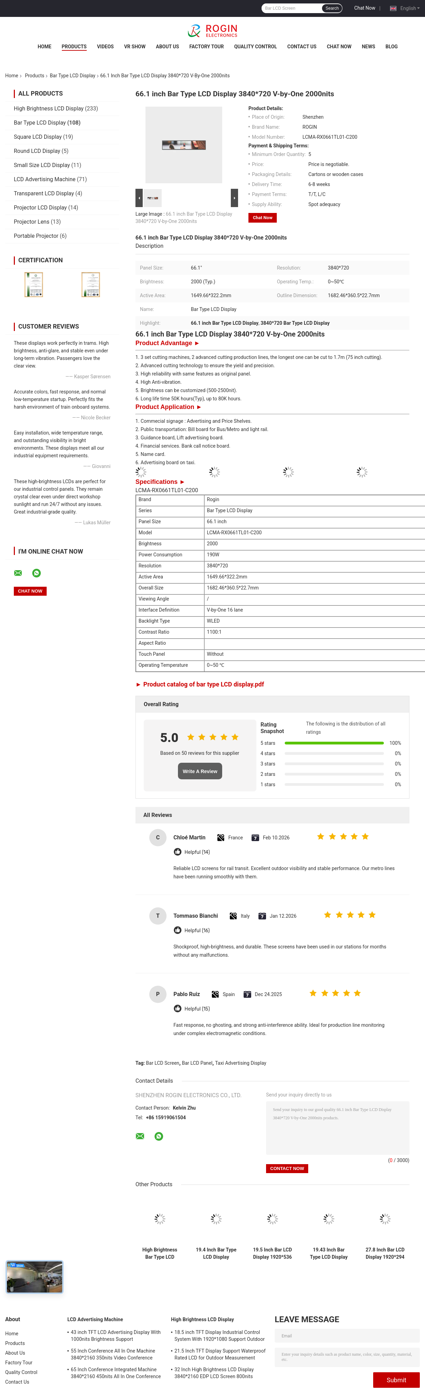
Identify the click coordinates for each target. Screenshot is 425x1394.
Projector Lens (31, 221)
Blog (392, 46)
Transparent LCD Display (44, 193)
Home (44, 46)
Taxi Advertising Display (240, 1063)
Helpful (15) (197, 1009)
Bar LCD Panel (197, 1063)
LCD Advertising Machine (45, 179)
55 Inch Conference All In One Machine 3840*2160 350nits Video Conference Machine (113, 1355)
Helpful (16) (197, 931)
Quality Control (255, 46)
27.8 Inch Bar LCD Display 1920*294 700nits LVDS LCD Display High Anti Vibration (385, 1253)
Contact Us (302, 46)
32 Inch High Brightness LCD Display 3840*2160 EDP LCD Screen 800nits (214, 1373)
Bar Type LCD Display (72, 75)
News (368, 46)
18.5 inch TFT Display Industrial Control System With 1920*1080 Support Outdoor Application (219, 1336)
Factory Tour (206, 46)
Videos (105, 46)
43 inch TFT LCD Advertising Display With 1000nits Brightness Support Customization (116, 1336)
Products (74, 46)
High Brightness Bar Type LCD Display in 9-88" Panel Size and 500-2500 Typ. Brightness (159, 1253)
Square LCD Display (38, 137)
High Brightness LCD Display (49, 108)
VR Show (134, 46)
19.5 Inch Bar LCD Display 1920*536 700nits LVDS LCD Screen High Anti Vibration (272, 1253)
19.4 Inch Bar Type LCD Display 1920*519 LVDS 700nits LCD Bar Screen (216, 1253)
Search (332, 8)
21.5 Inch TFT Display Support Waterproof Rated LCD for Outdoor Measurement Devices (220, 1355)
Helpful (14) (197, 852)
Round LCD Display (37, 151)
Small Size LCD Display (42, 165)
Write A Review (200, 771)
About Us (167, 46)
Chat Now (364, 8)
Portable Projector (36, 236)
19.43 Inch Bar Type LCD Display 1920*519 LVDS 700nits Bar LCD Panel (329, 1253)
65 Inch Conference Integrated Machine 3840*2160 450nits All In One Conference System (116, 1374)
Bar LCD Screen (162, 1063)
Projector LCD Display (40, 207)
